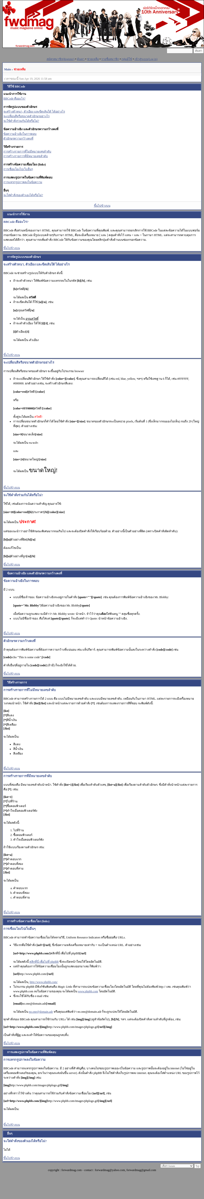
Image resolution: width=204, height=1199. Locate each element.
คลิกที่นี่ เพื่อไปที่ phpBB (44, 961)
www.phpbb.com (88, 991)
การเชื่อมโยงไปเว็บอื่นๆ (18, 169)
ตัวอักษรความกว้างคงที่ (18, 138)
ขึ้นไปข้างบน (102, 205)
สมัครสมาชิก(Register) (61, 59)
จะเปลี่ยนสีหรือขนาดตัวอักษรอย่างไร (26, 116)
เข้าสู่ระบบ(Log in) (146, 59)
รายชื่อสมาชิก (110, 59)
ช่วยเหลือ (93, 59)
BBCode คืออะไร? (14, 98)
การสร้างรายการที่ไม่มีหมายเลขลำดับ (27, 151)
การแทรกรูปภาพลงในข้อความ (22, 182)
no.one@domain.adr (41, 1011)
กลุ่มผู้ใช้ (126, 59)
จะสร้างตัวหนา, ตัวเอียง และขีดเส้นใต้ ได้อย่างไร (34, 111)
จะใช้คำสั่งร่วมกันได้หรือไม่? (21, 121)
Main (7, 69)
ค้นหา (81, 59)
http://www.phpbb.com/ (44, 982)
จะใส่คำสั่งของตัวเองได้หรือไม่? (23, 195)
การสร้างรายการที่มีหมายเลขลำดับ (25, 156)
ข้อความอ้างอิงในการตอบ (20, 134)
